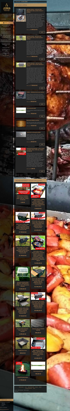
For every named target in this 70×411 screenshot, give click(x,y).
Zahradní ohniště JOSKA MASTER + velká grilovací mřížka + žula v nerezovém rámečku (22, 284)
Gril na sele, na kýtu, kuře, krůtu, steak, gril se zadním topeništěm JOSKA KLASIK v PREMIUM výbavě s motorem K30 (22, 227)
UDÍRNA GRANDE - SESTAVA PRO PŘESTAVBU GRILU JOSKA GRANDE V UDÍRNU (35, 64)
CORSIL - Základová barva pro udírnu (35, 92)
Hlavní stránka (18, 1)
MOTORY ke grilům (6, 53)
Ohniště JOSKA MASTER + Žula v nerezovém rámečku (23, 330)
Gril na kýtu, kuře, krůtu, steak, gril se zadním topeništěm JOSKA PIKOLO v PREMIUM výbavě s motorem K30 (22, 250)
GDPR (34, 388)
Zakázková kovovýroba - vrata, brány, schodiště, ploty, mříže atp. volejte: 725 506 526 (35, 150)
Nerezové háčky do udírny (33, 120)
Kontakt (40, 386)
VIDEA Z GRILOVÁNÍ (31, 386)
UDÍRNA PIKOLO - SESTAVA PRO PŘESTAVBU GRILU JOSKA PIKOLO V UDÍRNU (35, 11)
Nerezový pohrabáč (31, 108)
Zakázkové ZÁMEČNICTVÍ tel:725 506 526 (6, 26)
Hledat (11, 19)
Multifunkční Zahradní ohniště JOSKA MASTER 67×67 (6, 44)
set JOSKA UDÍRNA (6, 55)
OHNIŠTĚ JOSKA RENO (22, 377)
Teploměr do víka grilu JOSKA (34, 132)
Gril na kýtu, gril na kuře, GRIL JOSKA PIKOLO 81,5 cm (6, 32)
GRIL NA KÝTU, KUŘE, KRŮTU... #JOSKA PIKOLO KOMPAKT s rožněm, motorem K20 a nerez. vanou (38, 353)
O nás (26, 386)
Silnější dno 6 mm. (22, 350)
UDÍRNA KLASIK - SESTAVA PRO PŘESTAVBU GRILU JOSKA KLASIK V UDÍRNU (35, 38)
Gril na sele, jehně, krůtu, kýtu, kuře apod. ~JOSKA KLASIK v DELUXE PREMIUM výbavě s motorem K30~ (38, 281)
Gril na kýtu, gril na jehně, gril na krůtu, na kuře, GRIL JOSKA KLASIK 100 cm (6, 36)
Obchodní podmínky (28, 388)
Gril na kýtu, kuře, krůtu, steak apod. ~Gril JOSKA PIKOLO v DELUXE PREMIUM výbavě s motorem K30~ (23, 310)
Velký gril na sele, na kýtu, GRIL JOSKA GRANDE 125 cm (6, 40)
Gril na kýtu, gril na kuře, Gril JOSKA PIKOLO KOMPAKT (6, 29)
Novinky (36, 386)
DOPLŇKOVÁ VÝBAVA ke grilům (6, 50)
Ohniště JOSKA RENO (6, 47)
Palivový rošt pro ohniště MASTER (38, 329)
